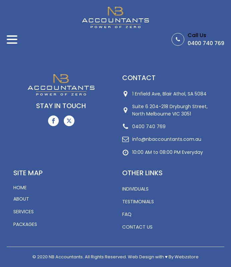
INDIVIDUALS (135, 189)
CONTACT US (137, 227)
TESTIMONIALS (138, 201)
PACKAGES (25, 224)
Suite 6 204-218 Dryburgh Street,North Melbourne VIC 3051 (170, 110)
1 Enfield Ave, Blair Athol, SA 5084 (169, 93)
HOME (20, 187)
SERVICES (23, 211)
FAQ (127, 214)
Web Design (141, 257)
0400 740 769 (206, 43)
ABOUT (21, 199)
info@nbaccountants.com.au (166, 139)
